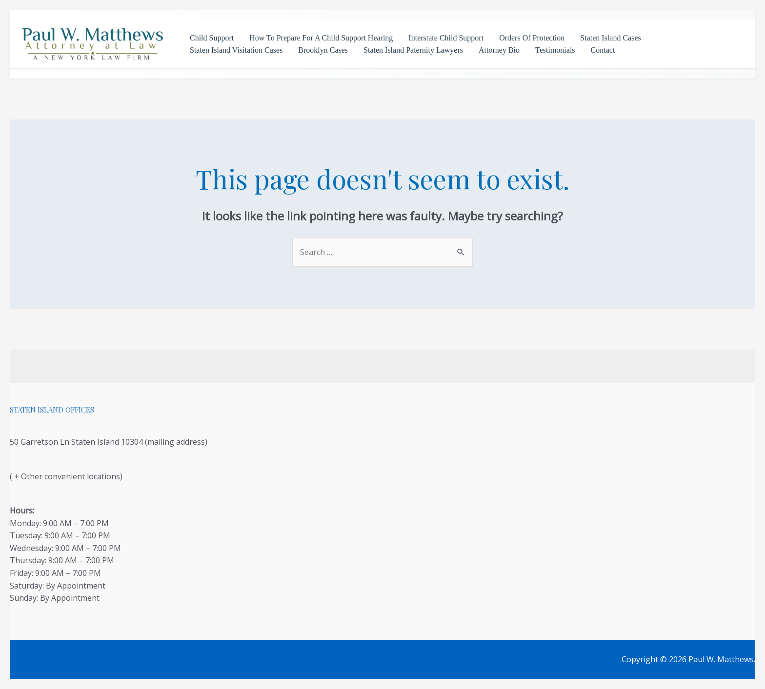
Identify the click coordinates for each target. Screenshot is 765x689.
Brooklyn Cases (323, 50)
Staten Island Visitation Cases (236, 50)
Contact (603, 50)
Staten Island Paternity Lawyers (413, 50)
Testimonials (555, 50)
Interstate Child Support (445, 38)
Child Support (212, 38)
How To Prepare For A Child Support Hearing (321, 38)
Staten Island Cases (610, 38)
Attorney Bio (499, 50)
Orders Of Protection (531, 38)
